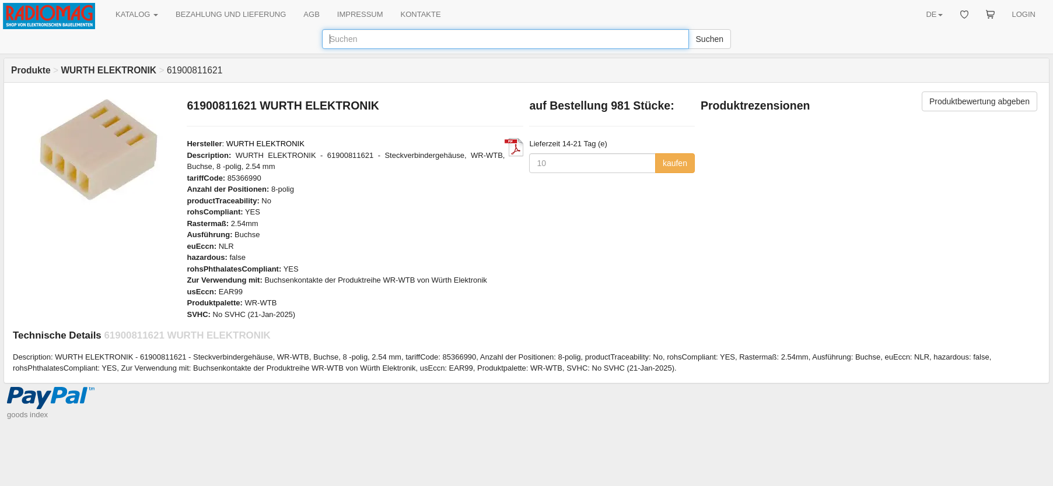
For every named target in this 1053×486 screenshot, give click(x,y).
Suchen (709, 39)
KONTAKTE (421, 14)
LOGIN (1023, 14)
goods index (27, 414)
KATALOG (137, 14)
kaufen (675, 163)
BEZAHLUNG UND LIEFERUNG (231, 14)
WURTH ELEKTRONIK (265, 143)
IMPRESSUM (360, 14)
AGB (311, 14)
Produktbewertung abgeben (979, 101)
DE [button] (934, 14)
